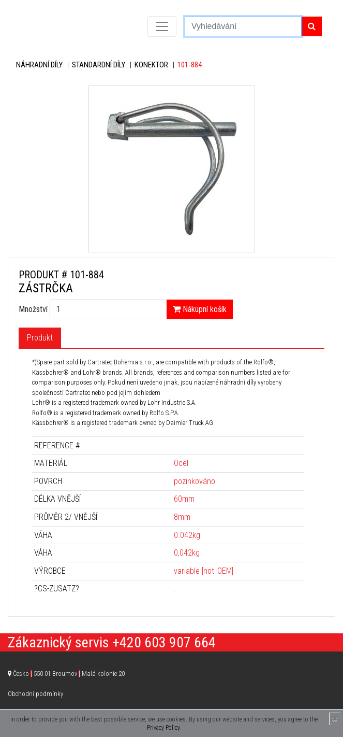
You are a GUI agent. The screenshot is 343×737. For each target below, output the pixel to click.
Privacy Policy (163, 727)
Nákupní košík (200, 309)
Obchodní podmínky (35, 694)
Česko (69, 673)
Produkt (40, 338)
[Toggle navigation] (161, 26)
